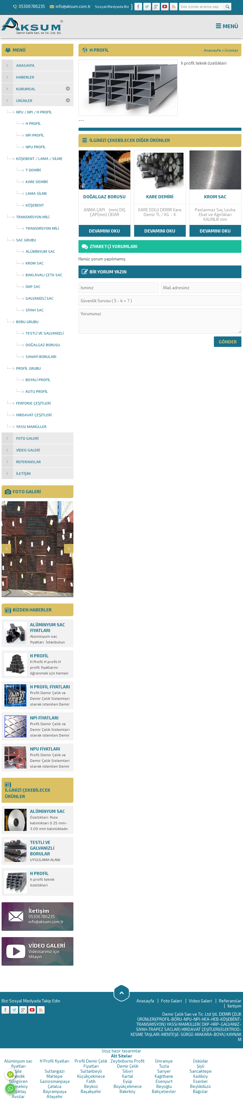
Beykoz (91, 1086)
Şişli (200, 1066)
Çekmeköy (18, 1086)
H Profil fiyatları (54, 1061)
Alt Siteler (121, 1055)
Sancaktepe (201, 1071)
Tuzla (164, 1066)
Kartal (127, 1076)
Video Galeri (200, 1000)
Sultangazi (55, 1071)
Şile (18, 1071)
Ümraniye (164, 1061)
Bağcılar (200, 1091)
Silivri (127, 1071)
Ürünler (231, 50)
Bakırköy (127, 1091)
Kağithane (164, 1076)
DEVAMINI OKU (104, 230)
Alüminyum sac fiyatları (18, 1063)
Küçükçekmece (91, 1076)
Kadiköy (200, 1076)
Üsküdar (200, 1061)
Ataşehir (55, 1096)
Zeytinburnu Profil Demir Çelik (127, 1063)
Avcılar (18, 1096)
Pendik (18, 1076)
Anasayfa (212, 50)
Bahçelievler (164, 1091)
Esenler (200, 1081)
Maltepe (55, 1076)
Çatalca (54, 1086)
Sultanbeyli (91, 1071)
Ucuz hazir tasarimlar (121, 1050)
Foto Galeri (171, 1000)
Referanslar (230, 1000)
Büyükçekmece (128, 1086)
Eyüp (127, 1081)
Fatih (91, 1081)
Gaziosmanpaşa (55, 1081)
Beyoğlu (164, 1086)
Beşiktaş (18, 1091)
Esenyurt (164, 1081)
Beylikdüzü (200, 1086)
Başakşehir (91, 1091)
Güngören (18, 1081)
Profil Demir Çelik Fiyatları (91, 1063)
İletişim (234, 1005)
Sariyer (164, 1071)
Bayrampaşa (54, 1091)
